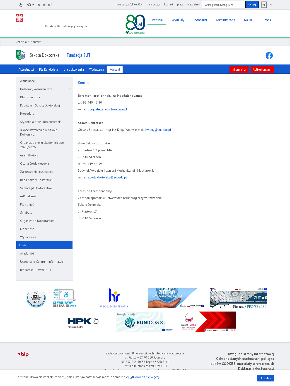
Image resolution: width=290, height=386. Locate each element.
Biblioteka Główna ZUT (36, 270)
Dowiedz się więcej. (146, 377)
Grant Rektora (29, 155)
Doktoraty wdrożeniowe (45, 89)
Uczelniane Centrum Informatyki (41, 262)
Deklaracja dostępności (256, 368)
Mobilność (27, 229)
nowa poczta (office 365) (128, 4)
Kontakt (24, 245)
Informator (239, 69)
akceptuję (266, 378)
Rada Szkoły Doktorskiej (36, 180)
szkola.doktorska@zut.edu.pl (107, 177)
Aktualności (27, 81)
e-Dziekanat (28, 196)
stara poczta (153, 4)
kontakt (168, 4)
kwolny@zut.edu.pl (158, 130)
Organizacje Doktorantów (37, 221)
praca (180, 4)
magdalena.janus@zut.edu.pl (107, 109)
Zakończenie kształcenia (36, 172)
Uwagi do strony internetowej (251, 354)
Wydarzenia (28, 237)
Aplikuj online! (262, 69)
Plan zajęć (27, 204)
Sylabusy (26, 212)
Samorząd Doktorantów (36, 188)
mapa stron (193, 4)
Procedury (27, 113)
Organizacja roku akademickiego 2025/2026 (42, 145)
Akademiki (27, 253)
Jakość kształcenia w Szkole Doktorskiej (39, 132)
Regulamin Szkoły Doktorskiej (40, 105)
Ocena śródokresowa (34, 163)
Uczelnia (21, 42)
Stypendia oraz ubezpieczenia (40, 122)
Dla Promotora (30, 97)
